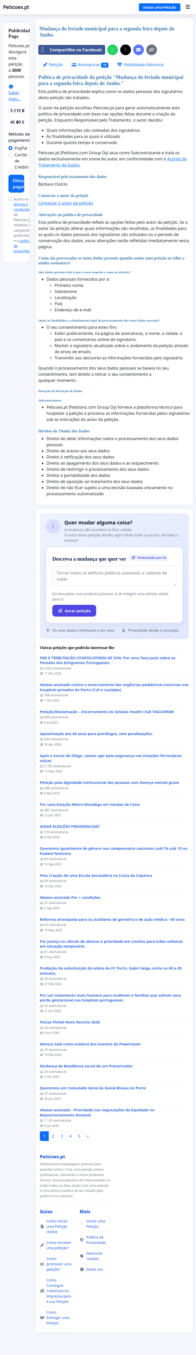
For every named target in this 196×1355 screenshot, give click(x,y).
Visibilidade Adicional (140, 64)
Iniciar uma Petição (159, 7)
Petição (53, 64)
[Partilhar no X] (125, 49)
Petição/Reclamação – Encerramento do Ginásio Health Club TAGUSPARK (107, 711)
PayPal (21, 148)
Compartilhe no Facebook (70, 49)
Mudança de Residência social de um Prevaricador (86, 1066)
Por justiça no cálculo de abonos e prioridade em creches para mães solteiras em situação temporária (111, 944)
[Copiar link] (151, 49)
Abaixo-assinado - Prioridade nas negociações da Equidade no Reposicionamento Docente (97, 1112)
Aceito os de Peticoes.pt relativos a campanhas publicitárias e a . (23, 225)
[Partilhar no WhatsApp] (112, 49)
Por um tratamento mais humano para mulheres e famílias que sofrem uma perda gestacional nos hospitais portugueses (110, 998)
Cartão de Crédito (22, 161)
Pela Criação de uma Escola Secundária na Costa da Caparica (96, 875)
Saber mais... (14, 93)
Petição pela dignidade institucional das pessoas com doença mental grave (109, 782)
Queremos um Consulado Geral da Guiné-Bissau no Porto (93, 1088)
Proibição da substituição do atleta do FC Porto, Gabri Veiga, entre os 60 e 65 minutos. (111, 971)
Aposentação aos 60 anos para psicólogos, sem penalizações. (96, 733)
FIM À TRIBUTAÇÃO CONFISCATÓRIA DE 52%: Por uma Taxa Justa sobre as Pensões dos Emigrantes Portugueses (107, 660)
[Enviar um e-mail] (138, 49)
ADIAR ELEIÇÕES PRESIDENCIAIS (70, 826)
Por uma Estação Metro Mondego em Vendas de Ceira (90, 804)
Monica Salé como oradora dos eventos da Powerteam (90, 1044)
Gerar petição (74, 610)
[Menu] (187, 7)
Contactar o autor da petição (65, 203)
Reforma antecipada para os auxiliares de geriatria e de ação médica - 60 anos (112, 919)
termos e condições (22, 207)
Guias (46, 1211)
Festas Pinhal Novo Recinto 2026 (70, 1022)
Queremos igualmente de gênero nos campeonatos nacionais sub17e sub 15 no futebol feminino (114, 851)
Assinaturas (89, 65)
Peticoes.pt (16, 7)
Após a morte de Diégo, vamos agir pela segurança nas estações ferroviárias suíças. (111, 758)
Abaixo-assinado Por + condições (70, 897)
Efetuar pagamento (18, 184)
